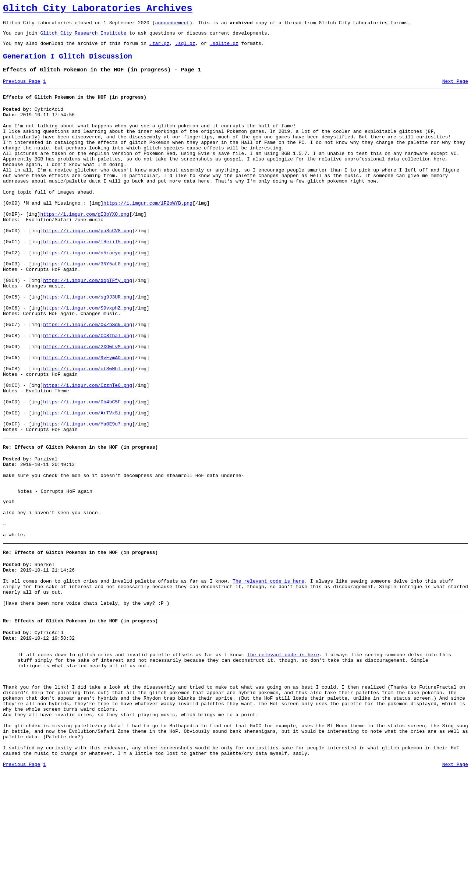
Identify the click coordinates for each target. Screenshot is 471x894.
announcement (172, 25)
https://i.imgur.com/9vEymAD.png (87, 417)
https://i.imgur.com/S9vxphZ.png (87, 357)
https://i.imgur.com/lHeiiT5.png (87, 278)
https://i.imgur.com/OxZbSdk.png (87, 377)
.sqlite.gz (224, 48)
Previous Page (21, 90)
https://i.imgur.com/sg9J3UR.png (87, 344)
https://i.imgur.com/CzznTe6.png (87, 450)
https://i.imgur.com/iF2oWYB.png (147, 232)
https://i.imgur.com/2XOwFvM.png (87, 404)
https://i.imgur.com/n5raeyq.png (87, 291)
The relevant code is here (268, 674)
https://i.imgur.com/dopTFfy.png (87, 324)
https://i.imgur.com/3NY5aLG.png (87, 304)
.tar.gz (159, 48)
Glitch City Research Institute (83, 37)
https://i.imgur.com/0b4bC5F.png (87, 470)
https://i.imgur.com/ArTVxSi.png (87, 483)
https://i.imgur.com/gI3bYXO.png (84, 245)
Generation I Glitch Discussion (67, 63)
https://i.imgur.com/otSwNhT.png (87, 430)
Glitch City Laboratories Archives (97, 9)
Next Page (455, 90)
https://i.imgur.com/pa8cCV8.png (87, 265)
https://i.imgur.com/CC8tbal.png (87, 391)
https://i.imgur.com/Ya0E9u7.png (87, 497)
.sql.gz (185, 48)
